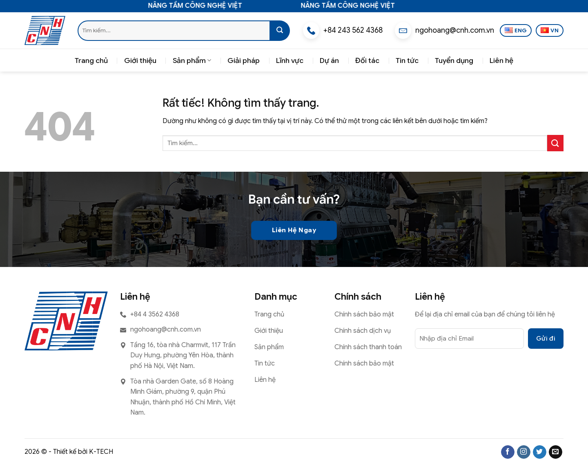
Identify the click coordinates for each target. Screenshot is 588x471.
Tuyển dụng (454, 60)
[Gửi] (280, 30)
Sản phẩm (192, 60)
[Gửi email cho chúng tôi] (555, 452)
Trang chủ (91, 60)
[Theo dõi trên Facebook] (507, 452)
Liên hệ (501, 60)
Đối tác (367, 60)
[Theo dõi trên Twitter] (539, 452)
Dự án (329, 60)
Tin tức (407, 60)
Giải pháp (243, 60)
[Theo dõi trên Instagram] (523, 452)
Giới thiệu (140, 60)
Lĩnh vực (289, 60)
